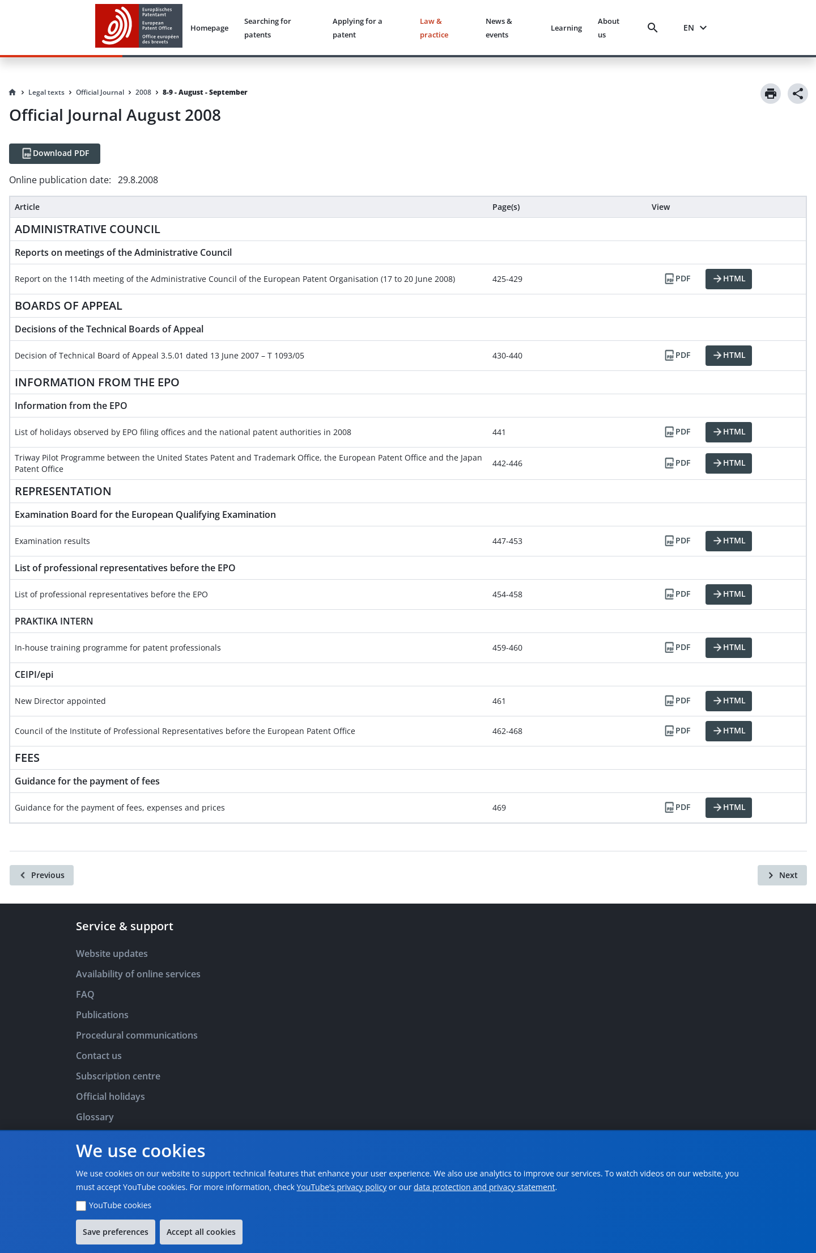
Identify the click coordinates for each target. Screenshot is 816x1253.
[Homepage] (12, 92)
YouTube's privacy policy (342, 1187)
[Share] (798, 93)
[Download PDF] (54, 154)
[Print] (770, 93)
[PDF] (677, 279)
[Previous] (42, 875)
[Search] (655, 28)
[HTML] (729, 279)
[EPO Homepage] (138, 27)
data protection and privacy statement (484, 1187)
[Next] (782, 875)
